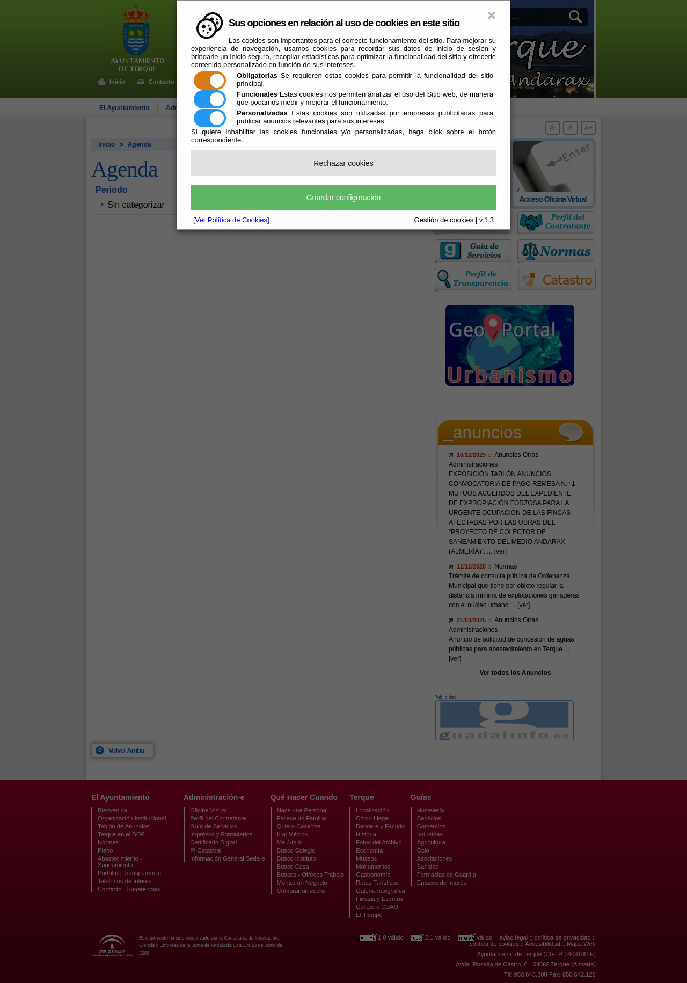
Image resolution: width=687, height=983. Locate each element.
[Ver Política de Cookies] (231, 220)
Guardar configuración (343, 197)
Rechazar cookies (343, 163)
